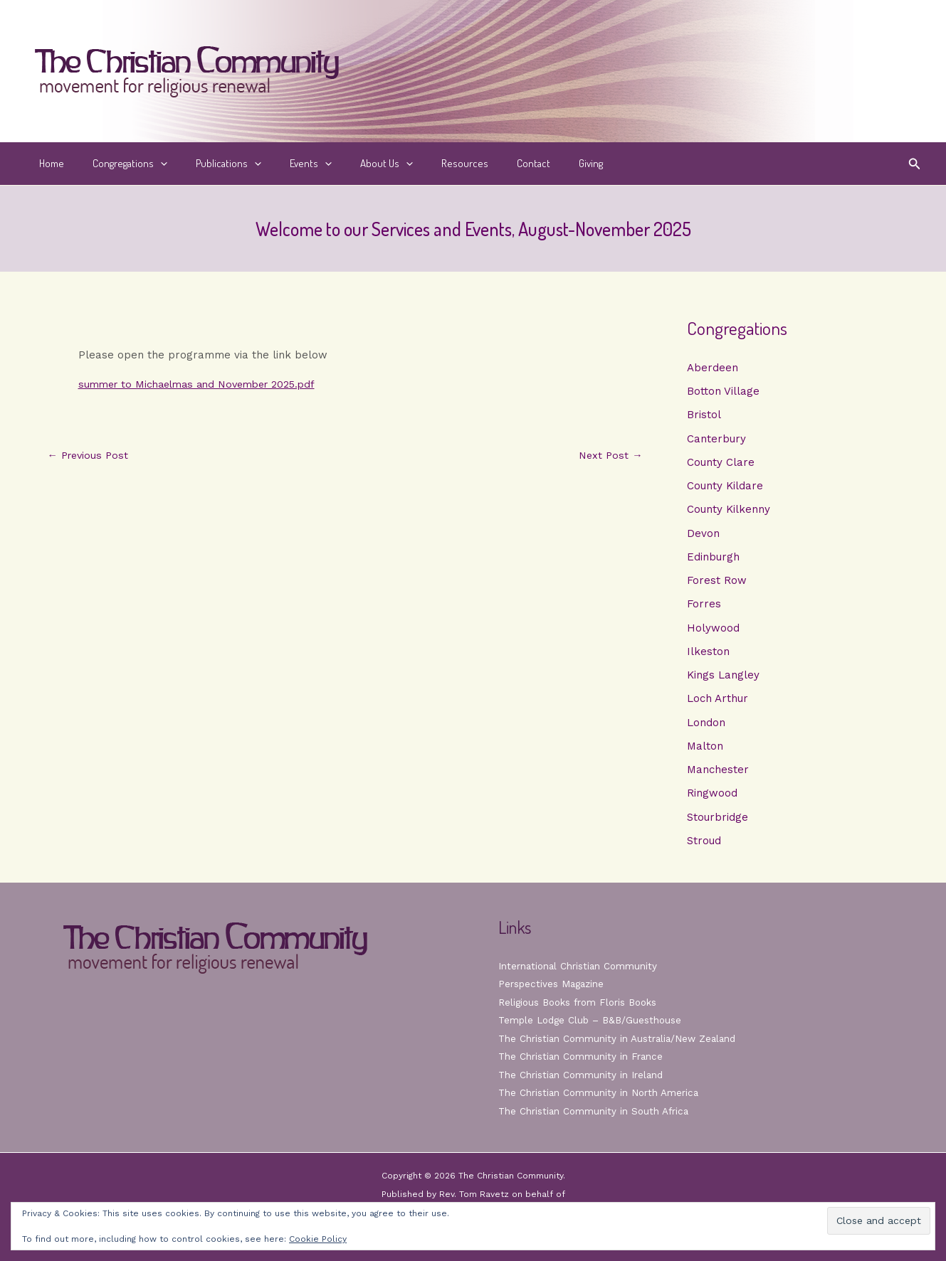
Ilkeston (708, 655)
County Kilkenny (728, 511)
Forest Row (717, 584)
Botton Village (723, 391)
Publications (210, 163)
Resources (425, 163)
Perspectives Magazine (552, 983)
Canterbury (716, 439)
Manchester (718, 776)
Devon (703, 535)
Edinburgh (713, 559)
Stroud (704, 847)
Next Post (610, 455)
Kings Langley (723, 680)
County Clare (721, 463)
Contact (487, 163)
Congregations (119, 163)
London (706, 727)
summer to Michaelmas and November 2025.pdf (204, 384)
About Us (354, 163)
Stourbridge (717, 823)
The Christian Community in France (582, 1056)
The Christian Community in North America (600, 1092)
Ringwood (712, 799)
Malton (705, 751)
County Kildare (725, 487)
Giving (537, 163)
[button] (150, 163)
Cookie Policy (318, 1239)
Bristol (704, 415)
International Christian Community (579, 966)
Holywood (713, 631)
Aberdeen (712, 367)
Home (48, 163)
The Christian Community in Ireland (582, 1074)
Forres (704, 607)
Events (286, 163)
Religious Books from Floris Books (581, 1002)
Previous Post (90, 455)
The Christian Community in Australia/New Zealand (620, 1038)
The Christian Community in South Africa (595, 1111)
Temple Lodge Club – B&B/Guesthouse (593, 1020)
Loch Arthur (717, 703)
